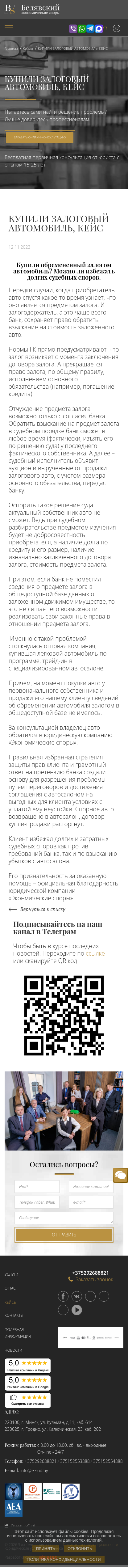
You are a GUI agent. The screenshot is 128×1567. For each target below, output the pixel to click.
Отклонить (80, 1548)
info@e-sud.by (34, 1470)
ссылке (95, 953)
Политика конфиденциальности (64, 1559)
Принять (46, 1548)
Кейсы (11, 1302)
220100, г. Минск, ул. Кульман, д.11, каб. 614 (49, 1422)
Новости (13, 1350)
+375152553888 (74, 1461)
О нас (10, 1288)
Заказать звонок (90, 1279)
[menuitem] (21, 29)
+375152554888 (107, 1461)
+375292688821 (41, 1461)
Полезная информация (18, 1333)
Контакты (14, 1315)
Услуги (11, 1274)
